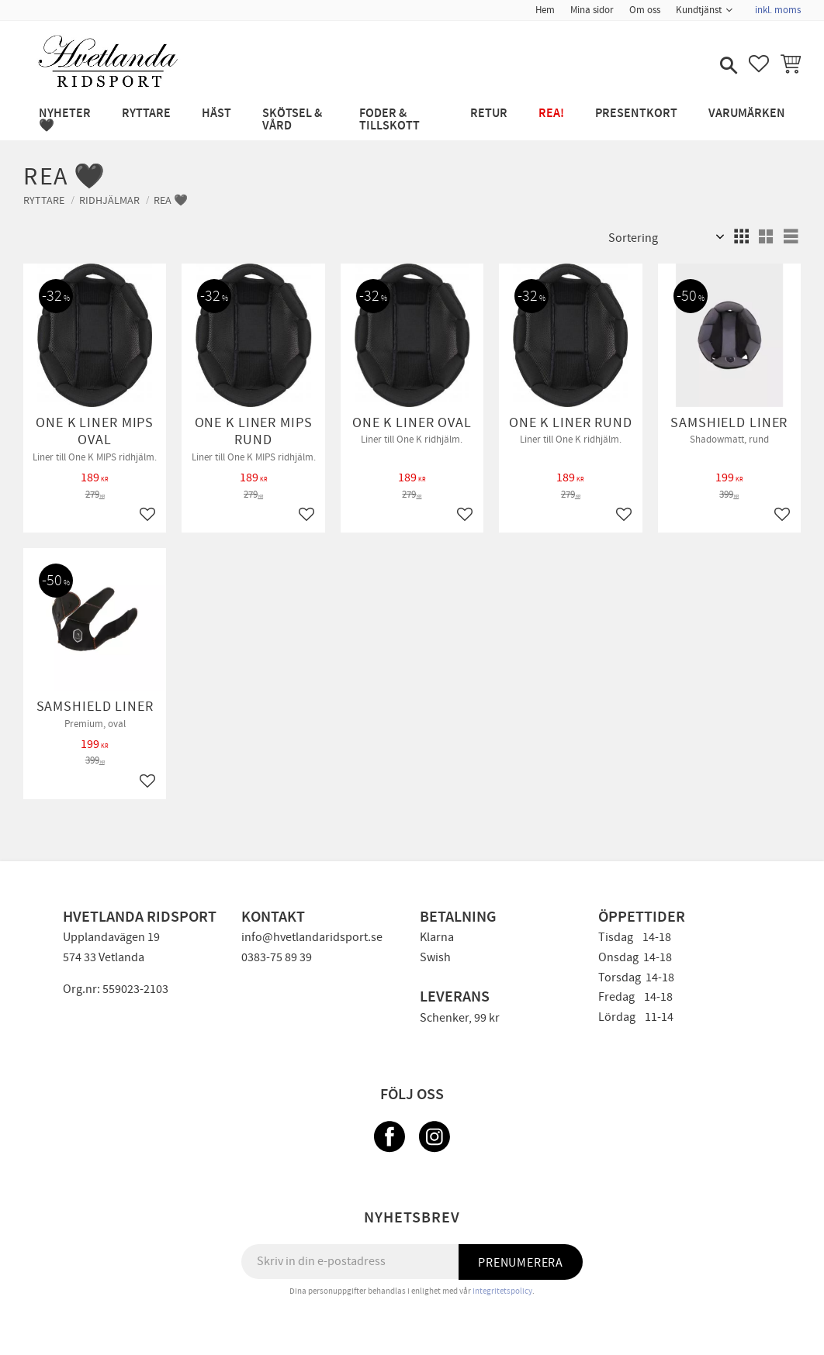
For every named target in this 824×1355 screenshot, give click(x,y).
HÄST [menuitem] (216, 113)
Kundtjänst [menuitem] (699, 10)
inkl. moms (778, 10)
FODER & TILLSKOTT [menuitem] (389, 119)
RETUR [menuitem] (488, 113)
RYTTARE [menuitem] (146, 113)
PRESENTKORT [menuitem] (636, 113)
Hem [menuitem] (545, 10)
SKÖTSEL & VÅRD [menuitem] (292, 119)
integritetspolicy (502, 1291)
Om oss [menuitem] (644, 10)
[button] (727, 67)
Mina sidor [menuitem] (592, 10)
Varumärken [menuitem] (746, 113)
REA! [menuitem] (551, 113)
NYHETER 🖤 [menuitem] (65, 119)
